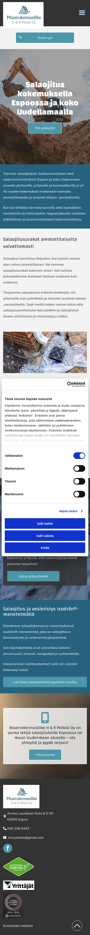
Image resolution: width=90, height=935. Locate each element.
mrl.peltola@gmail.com (26, 837)
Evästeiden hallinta (18, 926)
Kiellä (45, 547)
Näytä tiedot (68, 511)
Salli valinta (45, 535)
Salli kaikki (45, 523)
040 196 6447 (18, 828)
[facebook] (7, 849)
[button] (82, 12)
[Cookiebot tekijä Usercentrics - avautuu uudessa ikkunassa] (67, 384)
